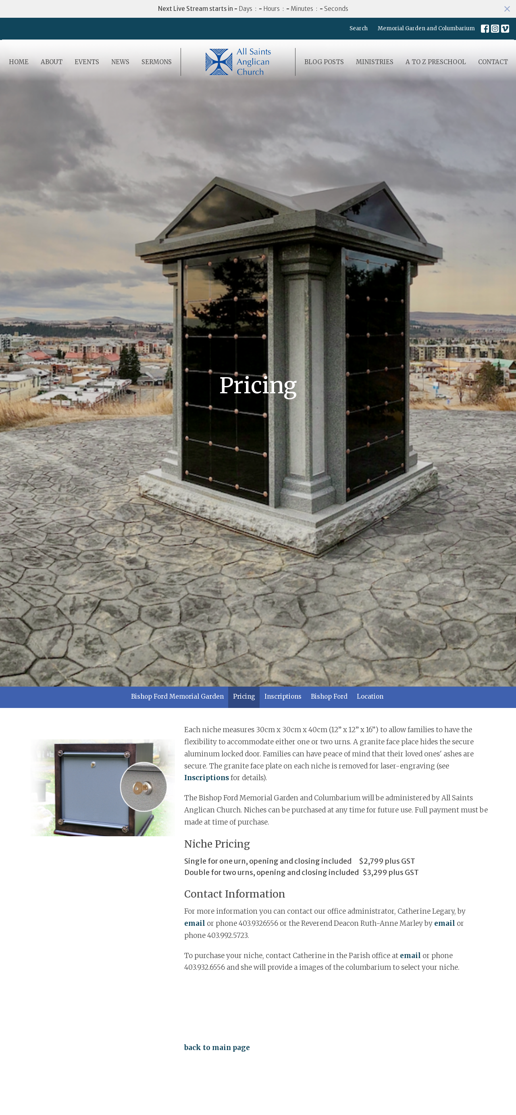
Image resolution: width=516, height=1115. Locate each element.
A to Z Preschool (436, 62)
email (194, 923)
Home (19, 62)
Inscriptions (283, 696)
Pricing (244, 696)
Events (87, 62)
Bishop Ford (329, 696)
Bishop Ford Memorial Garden (177, 696)
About (51, 62)
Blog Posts (324, 62)
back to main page (217, 1047)
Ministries (374, 62)
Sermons (156, 62)
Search (359, 28)
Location (370, 696)
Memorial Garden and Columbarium (426, 28)
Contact (493, 62)
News (120, 62)
